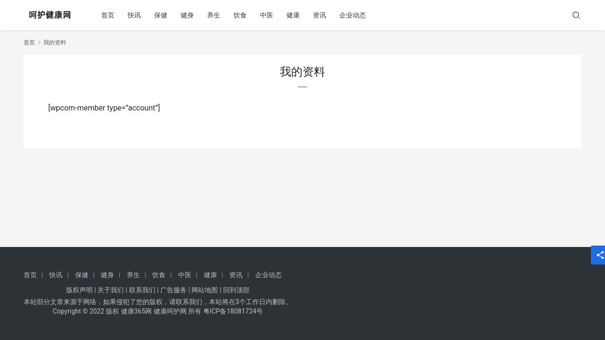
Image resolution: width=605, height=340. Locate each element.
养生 (215, 15)
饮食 (241, 15)
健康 (294, 15)
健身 (188, 15)
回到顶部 (236, 290)
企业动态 (354, 15)
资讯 (321, 15)
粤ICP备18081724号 (233, 311)
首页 (109, 15)
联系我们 (142, 290)
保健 (162, 15)
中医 (268, 15)
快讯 (135, 15)
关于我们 (110, 290)
